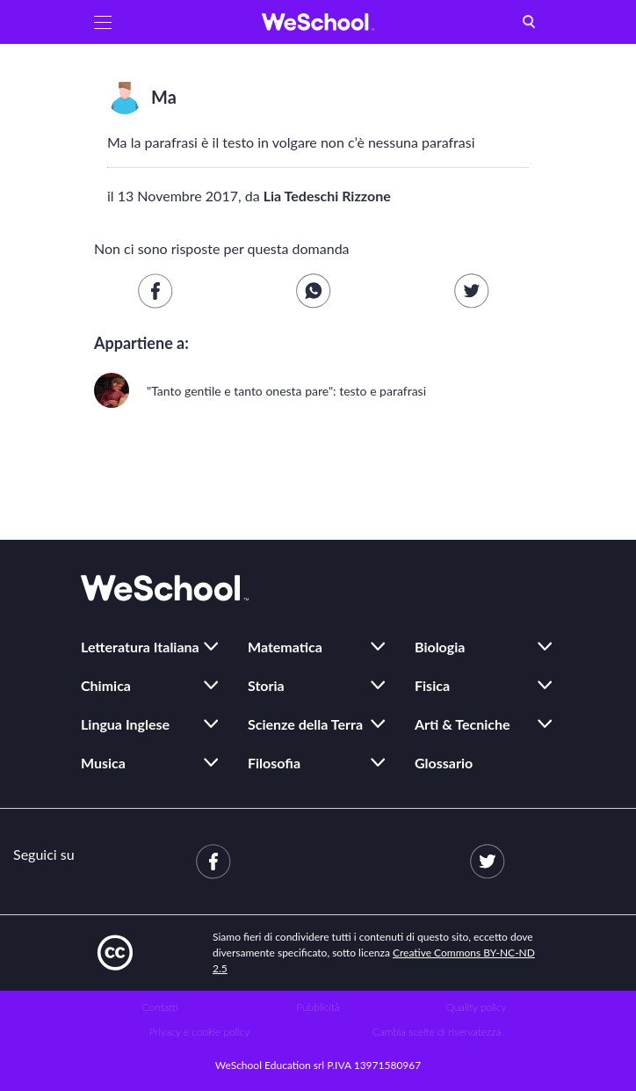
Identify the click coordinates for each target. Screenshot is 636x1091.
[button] (103, 22)
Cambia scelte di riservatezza (436, 1031)
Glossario (444, 762)
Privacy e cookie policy (199, 1031)
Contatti (160, 1007)
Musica (103, 762)
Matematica (285, 646)
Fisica (432, 685)
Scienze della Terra (305, 724)
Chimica (106, 685)
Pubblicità (318, 1007)
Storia (266, 685)
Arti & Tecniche (462, 724)
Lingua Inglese (125, 724)
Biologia (440, 646)
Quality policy (475, 1007)
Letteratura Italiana (140, 646)
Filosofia (274, 762)
